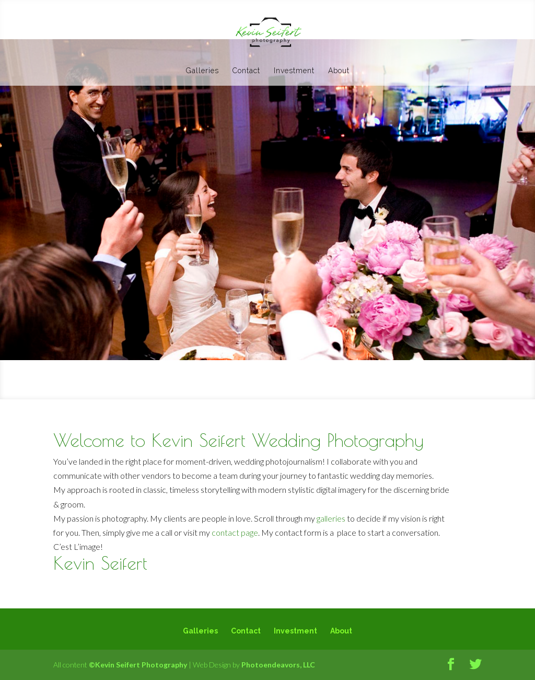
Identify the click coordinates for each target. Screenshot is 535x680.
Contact (246, 71)
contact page (235, 532)
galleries (331, 518)
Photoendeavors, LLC (278, 664)
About (339, 71)
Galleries (202, 71)
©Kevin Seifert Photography (138, 664)
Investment (294, 71)
